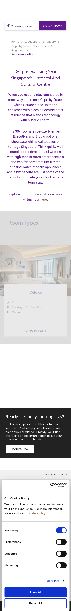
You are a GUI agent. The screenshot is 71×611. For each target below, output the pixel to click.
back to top (56, 474)
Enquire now (20, 449)
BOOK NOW (52, 25)
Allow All (35, 592)
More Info (52, 580)
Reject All (35, 603)
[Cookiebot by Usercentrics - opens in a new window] (50, 485)
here (43, 199)
